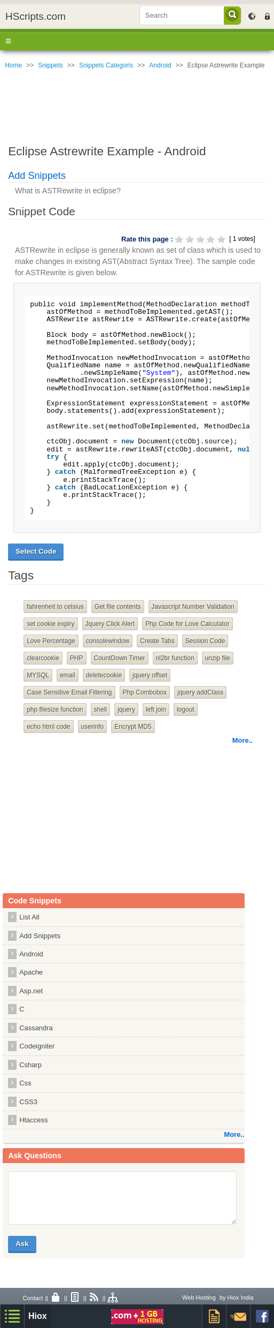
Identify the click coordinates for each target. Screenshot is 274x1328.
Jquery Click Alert (110, 624)
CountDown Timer (119, 658)
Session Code (205, 641)
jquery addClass (200, 692)
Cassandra (36, 1028)
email (67, 675)
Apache (31, 972)
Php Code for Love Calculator (187, 624)
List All (29, 917)
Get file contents (118, 606)
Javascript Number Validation (193, 606)
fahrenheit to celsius (55, 606)
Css (25, 1083)
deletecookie (104, 675)
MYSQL (38, 675)
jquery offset (149, 675)
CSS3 (28, 1102)
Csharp (30, 1065)
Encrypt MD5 (132, 726)
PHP (76, 658)
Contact (32, 1298)
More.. (242, 740)
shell (100, 709)
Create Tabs (157, 641)
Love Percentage (51, 641)
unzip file (217, 658)
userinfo (92, 726)
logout (185, 709)
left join (156, 709)
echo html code (48, 726)
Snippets (50, 65)
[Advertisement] (137, 104)
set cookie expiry (50, 624)
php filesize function (55, 709)
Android (160, 65)
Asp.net (31, 991)
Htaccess (33, 1120)
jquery (126, 709)
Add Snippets (37, 175)
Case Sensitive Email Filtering (69, 692)
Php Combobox (145, 692)
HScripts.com (35, 16)
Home (13, 65)
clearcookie (43, 658)
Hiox (37, 1316)
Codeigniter (36, 1046)
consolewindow (107, 641)
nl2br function (175, 658)
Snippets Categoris (106, 65)
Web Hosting (199, 1297)
